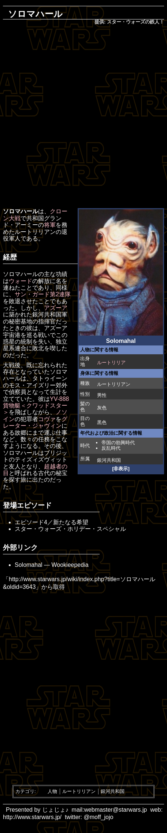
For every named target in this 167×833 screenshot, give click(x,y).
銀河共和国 (109, 460)
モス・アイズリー (32, 385)
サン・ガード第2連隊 (43, 294)
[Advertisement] (83, 117)
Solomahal (28, 565)
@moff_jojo (99, 817)
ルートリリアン (113, 384)
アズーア (55, 308)
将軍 (50, 225)
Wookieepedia (70, 565)
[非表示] (121, 468)
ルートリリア (111, 362)
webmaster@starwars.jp (115, 810)
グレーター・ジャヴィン (35, 422)
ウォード (20, 281)
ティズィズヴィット (41, 459)
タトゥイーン (49, 378)
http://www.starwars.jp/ (32, 817)
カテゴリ (24, 791)
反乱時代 (110, 448)
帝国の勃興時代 (118, 442)
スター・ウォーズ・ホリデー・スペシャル (70, 529)
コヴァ (47, 419)
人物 (52, 791)
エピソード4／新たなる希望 (51, 522)
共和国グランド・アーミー (32, 221)
